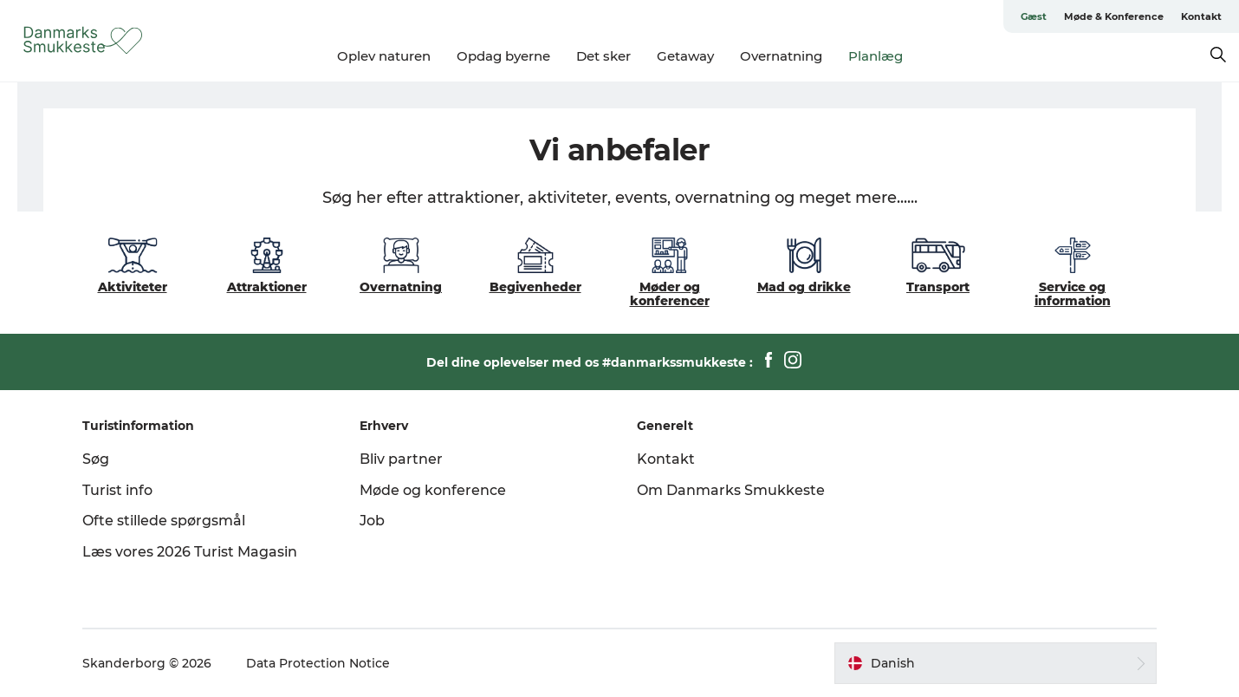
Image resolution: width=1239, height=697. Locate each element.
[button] (995, 663)
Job (372, 520)
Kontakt (1201, 16)
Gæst (1034, 16)
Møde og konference (433, 490)
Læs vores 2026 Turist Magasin (189, 552)
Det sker (603, 56)
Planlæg (875, 56)
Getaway (685, 56)
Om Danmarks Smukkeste (731, 490)
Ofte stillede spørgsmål (163, 520)
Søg (95, 459)
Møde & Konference (1114, 16)
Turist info (117, 490)
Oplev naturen (384, 56)
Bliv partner (401, 459)
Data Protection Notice (318, 663)
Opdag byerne (503, 56)
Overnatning (781, 56)
